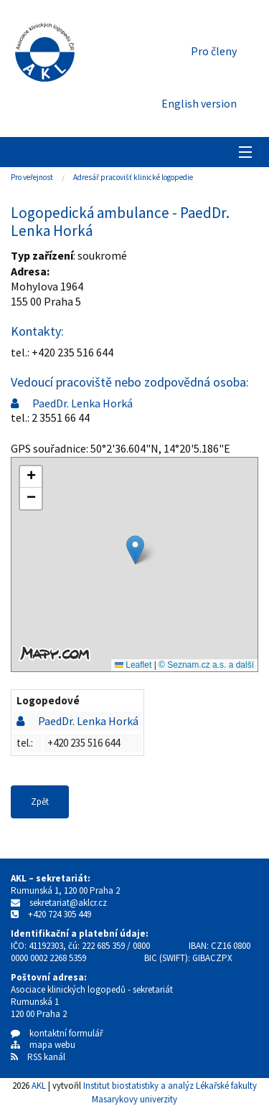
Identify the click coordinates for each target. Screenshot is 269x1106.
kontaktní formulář (57, 1033)
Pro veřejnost (32, 177)
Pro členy (214, 51)
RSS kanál (46, 1057)
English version (199, 103)
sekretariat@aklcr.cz (68, 903)
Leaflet (133, 665)
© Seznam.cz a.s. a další (206, 665)
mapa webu (43, 1045)
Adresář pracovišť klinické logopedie (133, 177)
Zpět (40, 801)
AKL (39, 1085)
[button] (135, 549)
